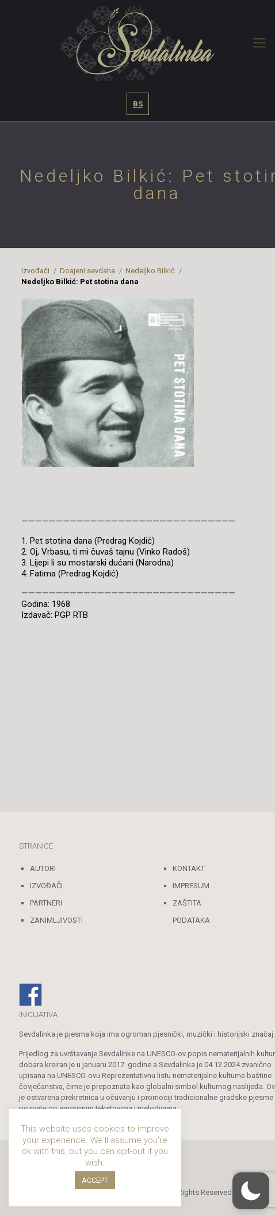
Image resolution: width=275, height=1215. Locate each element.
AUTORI (43, 868)
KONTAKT (189, 868)
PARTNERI (46, 903)
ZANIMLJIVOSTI (56, 920)
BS (138, 104)
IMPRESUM (191, 885)
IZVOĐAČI (46, 885)
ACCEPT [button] (95, 1180)
